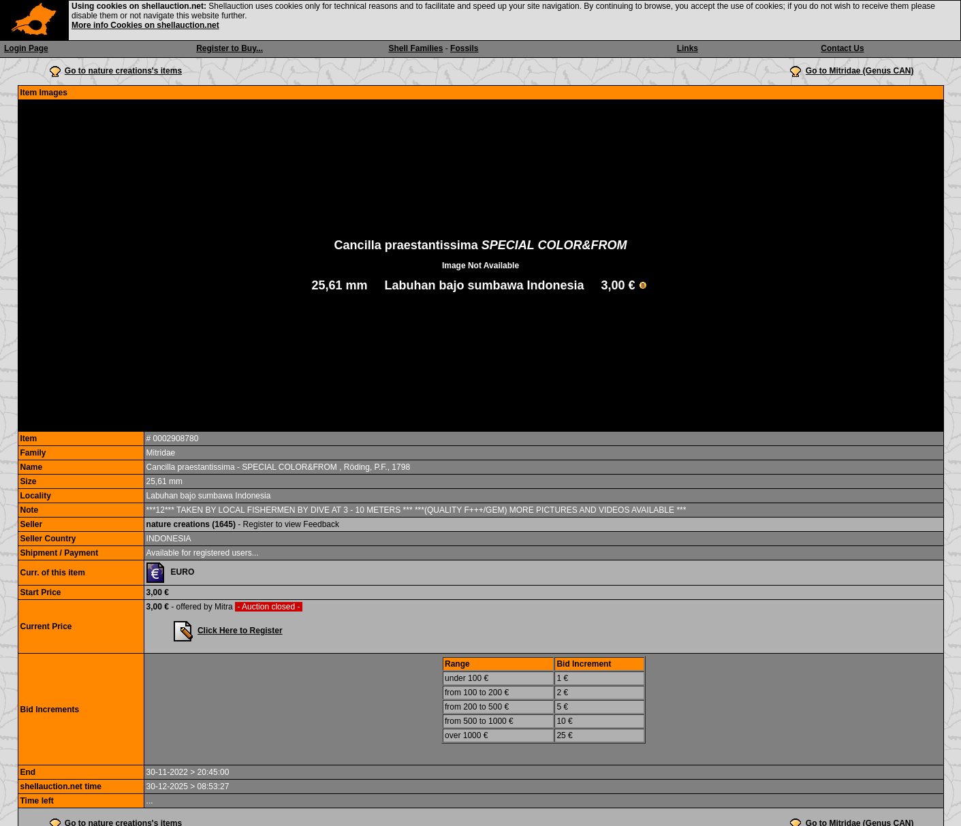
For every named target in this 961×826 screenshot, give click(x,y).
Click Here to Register (240, 630)
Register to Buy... (229, 48)
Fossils (464, 48)
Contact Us (842, 48)
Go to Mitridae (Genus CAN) (860, 71)
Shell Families (415, 48)
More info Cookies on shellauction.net (145, 25)
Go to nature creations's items (123, 71)
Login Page (26, 48)
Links (687, 48)
